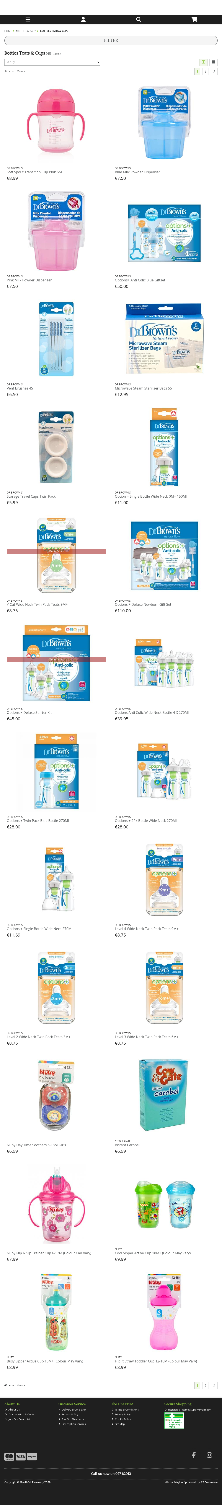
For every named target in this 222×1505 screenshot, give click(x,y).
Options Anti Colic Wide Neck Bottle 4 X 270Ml (152, 712)
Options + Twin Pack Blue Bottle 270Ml (38, 820)
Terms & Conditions (125, 1409)
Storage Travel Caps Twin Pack (31, 496)
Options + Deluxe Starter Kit (29, 712)
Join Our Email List (17, 1419)
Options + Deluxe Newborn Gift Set (143, 604)
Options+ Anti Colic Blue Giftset (140, 280)
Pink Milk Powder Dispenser (29, 280)
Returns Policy (68, 1414)
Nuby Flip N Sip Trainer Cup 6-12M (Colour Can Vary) (49, 1253)
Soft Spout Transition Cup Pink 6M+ (35, 172)
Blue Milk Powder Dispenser (137, 172)
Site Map (118, 1424)
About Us (12, 1409)
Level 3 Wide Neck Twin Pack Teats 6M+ (147, 1036)
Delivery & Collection (73, 1409)
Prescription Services (72, 1424)
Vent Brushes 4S (20, 388)
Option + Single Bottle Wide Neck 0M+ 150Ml (151, 496)
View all (21, 71)
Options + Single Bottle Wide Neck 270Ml (39, 928)
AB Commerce (209, 1482)
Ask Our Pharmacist (72, 1419)
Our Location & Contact (21, 1414)
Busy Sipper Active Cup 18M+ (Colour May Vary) (45, 1361)
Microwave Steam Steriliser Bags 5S (143, 388)
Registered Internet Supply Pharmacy (188, 1409)
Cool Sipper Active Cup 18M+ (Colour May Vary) (153, 1253)
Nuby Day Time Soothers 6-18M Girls (36, 1145)
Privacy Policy (121, 1414)
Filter (111, 40)
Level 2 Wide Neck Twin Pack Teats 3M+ (38, 1036)
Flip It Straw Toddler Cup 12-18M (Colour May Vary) (156, 1361)
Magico (178, 1482)
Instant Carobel (127, 1145)
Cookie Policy (121, 1419)
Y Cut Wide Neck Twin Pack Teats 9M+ (37, 604)
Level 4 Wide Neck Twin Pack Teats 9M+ (147, 928)
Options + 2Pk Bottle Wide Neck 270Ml (146, 820)
